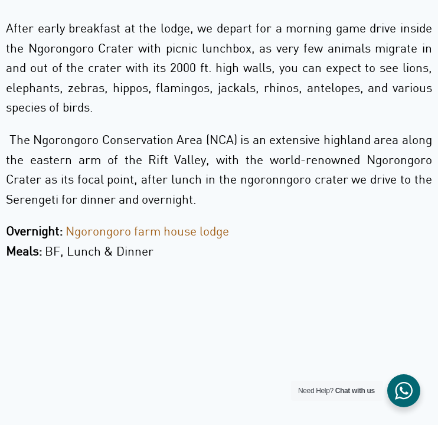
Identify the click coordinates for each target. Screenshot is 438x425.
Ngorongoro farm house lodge (147, 230)
